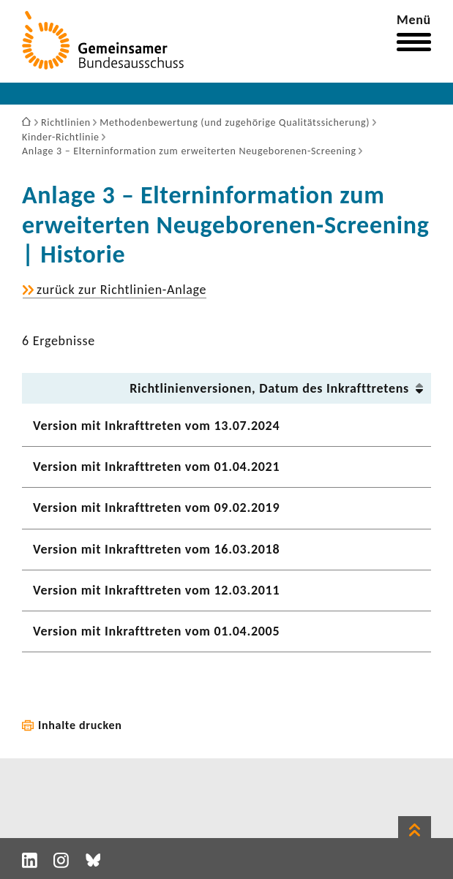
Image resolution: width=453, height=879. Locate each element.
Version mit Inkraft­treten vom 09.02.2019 (156, 507)
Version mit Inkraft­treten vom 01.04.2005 (156, 631)
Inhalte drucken (80, 725)
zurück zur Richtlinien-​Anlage (121, 290)
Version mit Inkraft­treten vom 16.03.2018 (156, 549)
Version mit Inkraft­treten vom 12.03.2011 (156, 590)
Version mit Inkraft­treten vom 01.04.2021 (156, 467)
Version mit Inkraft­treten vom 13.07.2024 (156, 426)
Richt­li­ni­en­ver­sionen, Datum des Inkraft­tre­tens (269, 388)
